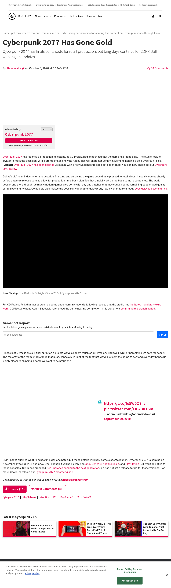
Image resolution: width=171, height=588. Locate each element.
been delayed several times (151, 188)
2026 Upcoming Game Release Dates (102, 5)
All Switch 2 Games (127, 5)
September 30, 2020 (117, 419)
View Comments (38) (49, 489)
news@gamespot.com (75, 479)
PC (54, 497)
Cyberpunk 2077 (19, 134)
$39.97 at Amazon (29, 140)
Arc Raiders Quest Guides (148, 5)
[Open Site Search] (160, 16)
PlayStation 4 (29, 497)
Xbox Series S (93, 464)
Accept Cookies (130, 580)
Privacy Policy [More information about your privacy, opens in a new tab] (32, 573)
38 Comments (157, 68)
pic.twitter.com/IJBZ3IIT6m (128, 409)
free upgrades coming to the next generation (73, 468)
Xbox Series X (111, 464)
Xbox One (44, 497)
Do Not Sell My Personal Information (129, 570)
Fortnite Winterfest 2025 (44, 5)
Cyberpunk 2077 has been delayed (34, 164)
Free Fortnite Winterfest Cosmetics (70, 5)
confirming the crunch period (138, 308)
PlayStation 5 (133, 464)
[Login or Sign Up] (153, 16)
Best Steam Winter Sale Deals (20, 5)
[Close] (167, 575)
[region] (85, 574)
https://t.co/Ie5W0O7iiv (125, 403)
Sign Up (162, 334)
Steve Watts (14, 68)
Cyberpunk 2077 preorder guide (54, 472)
